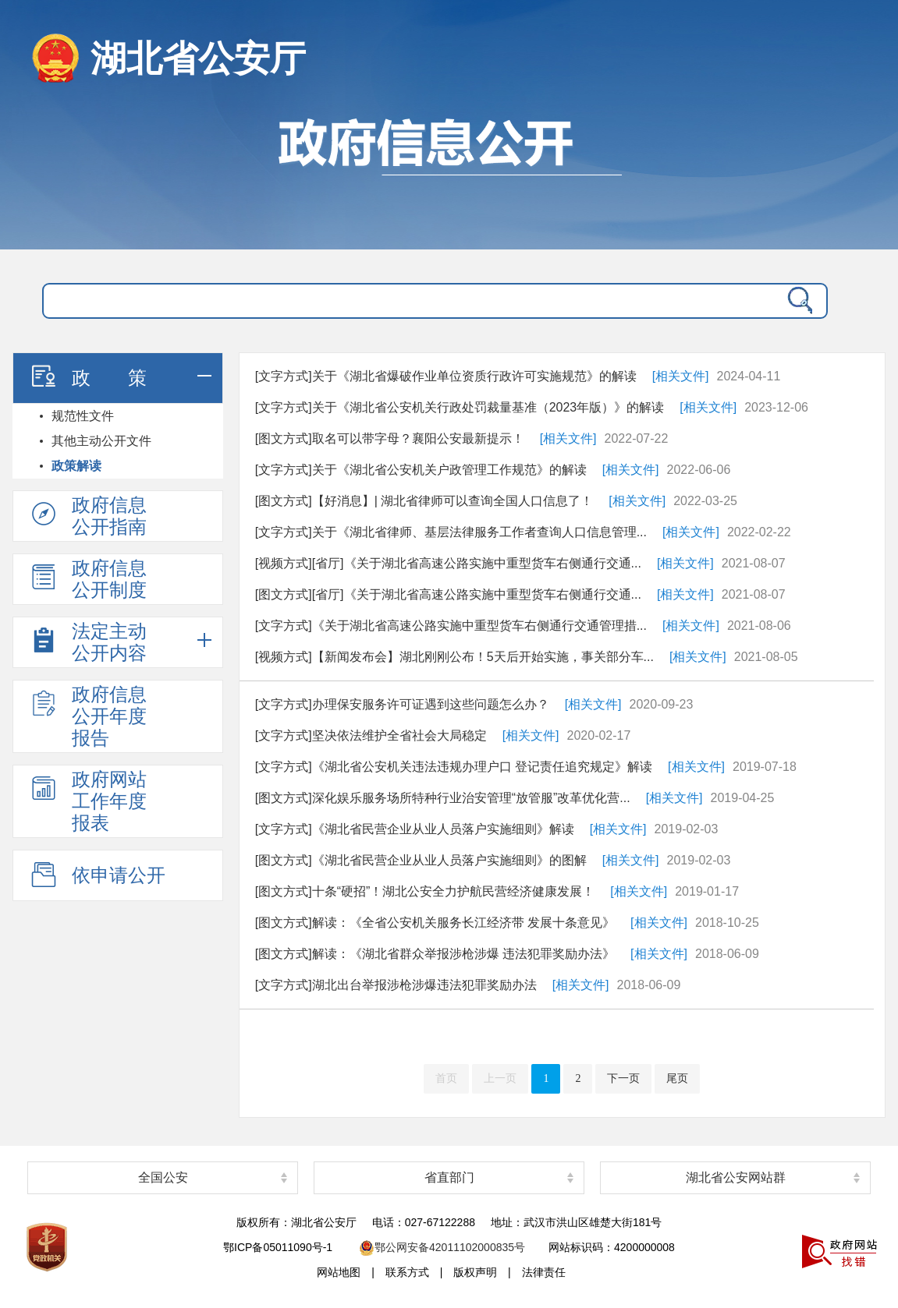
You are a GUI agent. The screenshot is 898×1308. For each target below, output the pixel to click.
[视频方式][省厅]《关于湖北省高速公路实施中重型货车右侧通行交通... (448, 563)
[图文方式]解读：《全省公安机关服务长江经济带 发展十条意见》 (435, 922)
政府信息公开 (449, 175)
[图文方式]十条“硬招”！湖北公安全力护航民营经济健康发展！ (425, 891)
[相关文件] (680, 376)
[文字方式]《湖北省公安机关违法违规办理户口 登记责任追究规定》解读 (453, 766)
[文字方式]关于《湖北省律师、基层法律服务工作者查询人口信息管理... (451, 532)
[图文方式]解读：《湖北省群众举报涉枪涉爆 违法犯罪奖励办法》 (435, 953)
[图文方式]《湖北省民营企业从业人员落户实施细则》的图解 (421, 860)
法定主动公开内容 (87, 641)
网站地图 (338, 1272)
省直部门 (449, 1177)
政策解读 (76, 465)
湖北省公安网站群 (736, 1177)
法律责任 (544, 1272)
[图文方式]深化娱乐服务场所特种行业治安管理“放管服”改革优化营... (442, 797)
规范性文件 (82, 415)
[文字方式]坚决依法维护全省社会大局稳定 (371, 735)
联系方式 (407, 1272)
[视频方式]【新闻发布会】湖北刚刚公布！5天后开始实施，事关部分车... (454, 656)
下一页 (623, 1078)
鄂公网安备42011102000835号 (442, 1247)
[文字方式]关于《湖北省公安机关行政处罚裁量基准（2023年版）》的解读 (459, 407)
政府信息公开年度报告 (87, 716)
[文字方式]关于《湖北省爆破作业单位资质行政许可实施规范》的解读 (446, 376)
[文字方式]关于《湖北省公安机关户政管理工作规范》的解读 (421, 469)
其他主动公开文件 (101, 440)
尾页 (677, 1078)
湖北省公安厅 (198, 58)
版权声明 (475, 1272)
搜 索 (796, 300)
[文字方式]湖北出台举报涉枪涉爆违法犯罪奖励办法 (396, 985)
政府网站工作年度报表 (87, 801)
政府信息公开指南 (87, 515)
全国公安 (163, 1177)
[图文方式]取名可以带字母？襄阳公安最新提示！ (389, 438)
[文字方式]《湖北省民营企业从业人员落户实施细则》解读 (414, 829)
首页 (446, 1078)
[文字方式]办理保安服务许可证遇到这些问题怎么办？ (402, 704)
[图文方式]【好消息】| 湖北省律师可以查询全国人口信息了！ (424, 500)
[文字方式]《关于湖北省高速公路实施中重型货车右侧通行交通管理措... (451, 625)
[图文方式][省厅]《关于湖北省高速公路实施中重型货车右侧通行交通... (448, 594)
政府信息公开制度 (87, 578)
